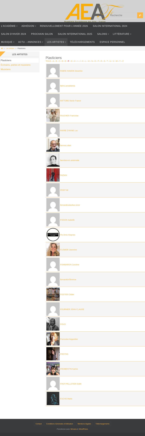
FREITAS (64, 354)
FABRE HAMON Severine (71, 71)
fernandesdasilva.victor (70, 205)
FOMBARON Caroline (69, 265)
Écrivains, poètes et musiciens (15, 65)
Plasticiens (6, 60)
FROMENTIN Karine (69, 369)
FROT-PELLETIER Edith (70, 384)
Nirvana (73, 429)
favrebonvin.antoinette (69, 160)
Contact (39, 424)
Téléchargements (102, 424)
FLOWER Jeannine (68, 250)
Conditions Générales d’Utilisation (59, 424)
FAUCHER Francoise (69, 116)
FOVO (63, 324)
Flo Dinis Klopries (67, 235)
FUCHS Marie (66, 399)
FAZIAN (63, 175)
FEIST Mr (64, 190)
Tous (48, 61)
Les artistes (10, 48)
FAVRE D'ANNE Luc (69, 130)
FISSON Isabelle (67, 220)
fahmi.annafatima (67, 86)
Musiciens (6, 69)
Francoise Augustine (69, 339)
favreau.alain (65, 145)
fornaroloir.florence (68, 279)
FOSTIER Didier (67, 294)
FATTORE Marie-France (70, 101)
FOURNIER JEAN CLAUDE (72, 309)
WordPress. (83, 429)
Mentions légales (84, 424)
